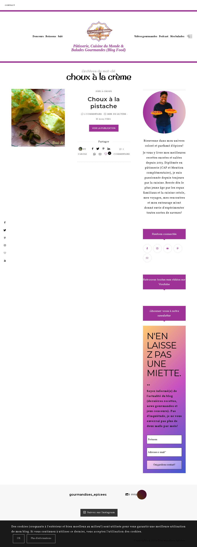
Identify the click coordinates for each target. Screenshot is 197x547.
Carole (82, 154)
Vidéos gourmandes (145, 36)
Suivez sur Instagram (99, 512)
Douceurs (38, 36)
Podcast (163, 36)
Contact (10, 5)
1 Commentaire (93, 114)
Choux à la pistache (104, 103)
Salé (60, 36)
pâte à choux (104, 91)
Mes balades (177, 36)
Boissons (51, 36)
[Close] (18, 538)
